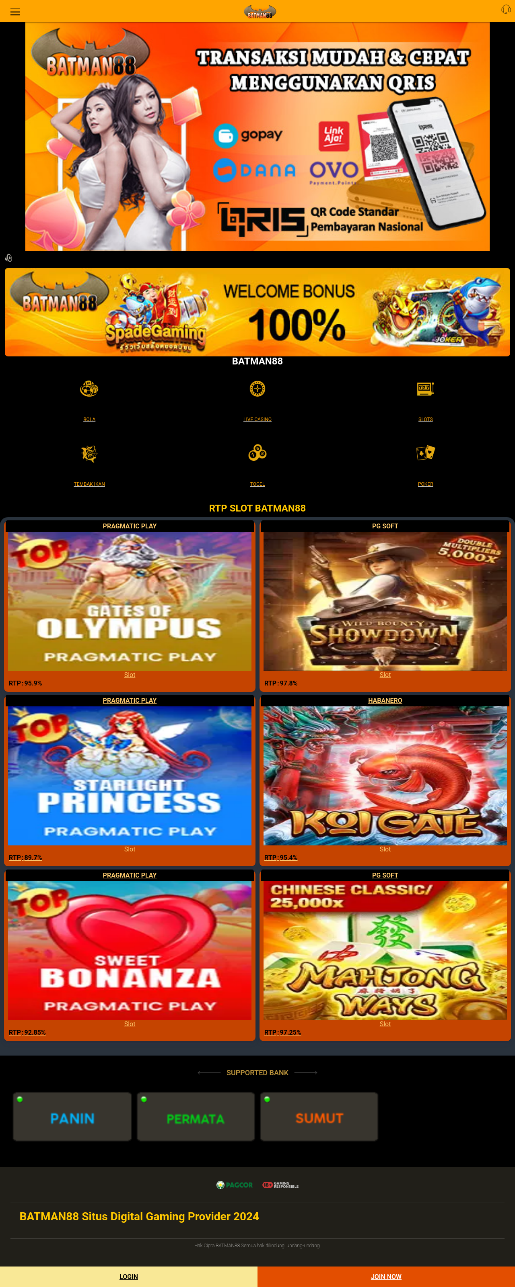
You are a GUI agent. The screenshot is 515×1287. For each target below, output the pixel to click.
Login (128, 1277)
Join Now (386, 1277)
